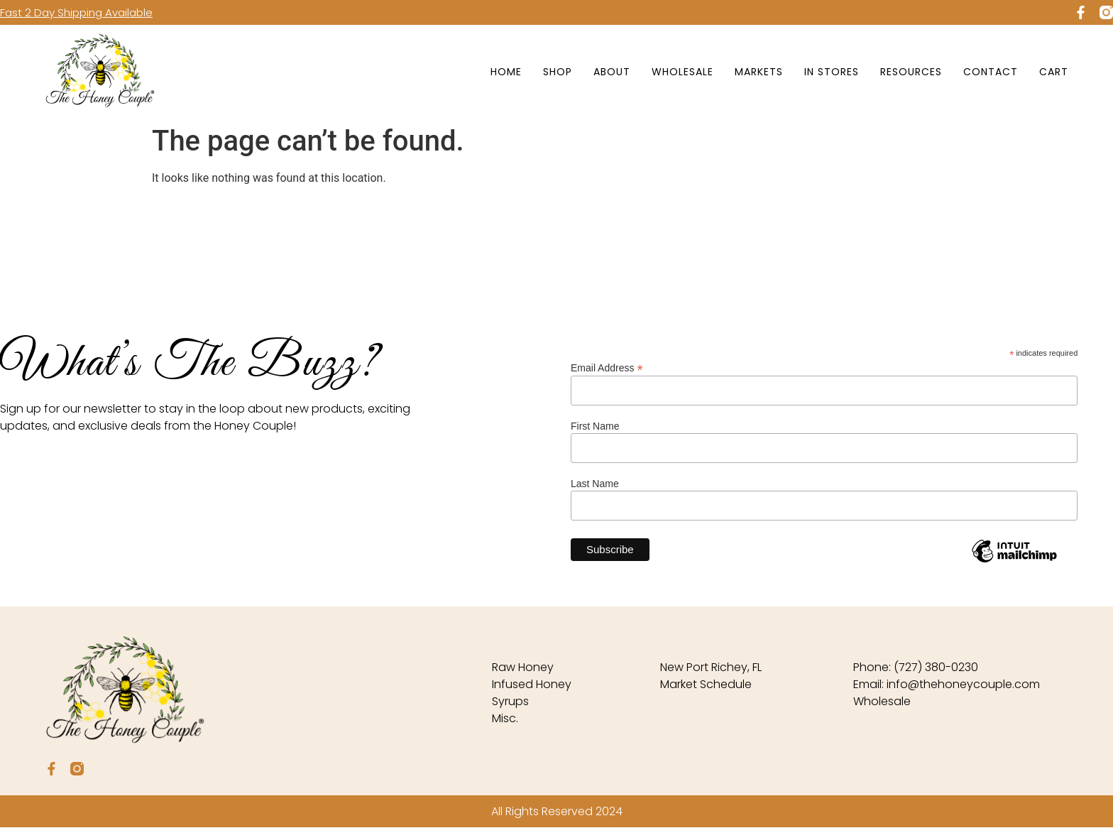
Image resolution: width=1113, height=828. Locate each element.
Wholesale (682, 72)
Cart (1053, 72)
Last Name (595, 484)
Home (506, 72)
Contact (990, 72)
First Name (595, 426)
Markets (759, 72)
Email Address (607, 367)
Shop (557, 72)
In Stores (831, 72)
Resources (911, 72)
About (611, 72)
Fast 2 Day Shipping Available (76, 12)
